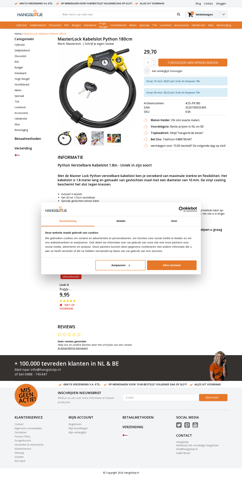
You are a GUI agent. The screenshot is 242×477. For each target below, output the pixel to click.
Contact (19, 424)
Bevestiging (224, 25)
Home (18, 33)
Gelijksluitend (38, 25)
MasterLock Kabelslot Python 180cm (45, 33)
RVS (66, 25)
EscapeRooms (23, 440)
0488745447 (183, 453)
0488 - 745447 (36, 374)
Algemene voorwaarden (28, 428)
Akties (133, 25)
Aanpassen (120, 265)
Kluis (211, 25)
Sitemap (19, 452)
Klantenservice (23, 448)
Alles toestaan (172, 265)
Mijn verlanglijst (77, 432)
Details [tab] (121, 220)
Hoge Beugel (103, 24)
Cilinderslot (198, 25)
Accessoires (181, 25)
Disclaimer (21, 432)
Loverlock (165, 25)
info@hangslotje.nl (46, 369)
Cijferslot (21, 25)
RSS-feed (20, 461)
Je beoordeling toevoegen (73, 348)
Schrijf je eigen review (99, 44)
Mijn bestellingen (78, 428)
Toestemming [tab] (67, 220)
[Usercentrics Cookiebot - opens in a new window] (181, 209)
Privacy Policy (22, 436)
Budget (76, 25)
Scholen (19, 457)
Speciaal (144, 25)
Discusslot (55, 25)
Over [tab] (174, 220)
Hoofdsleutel (118, 25)
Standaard (90, 25)
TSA (154, 25)
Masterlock (73, 44)
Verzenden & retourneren (29, 444)
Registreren (75, 424)
